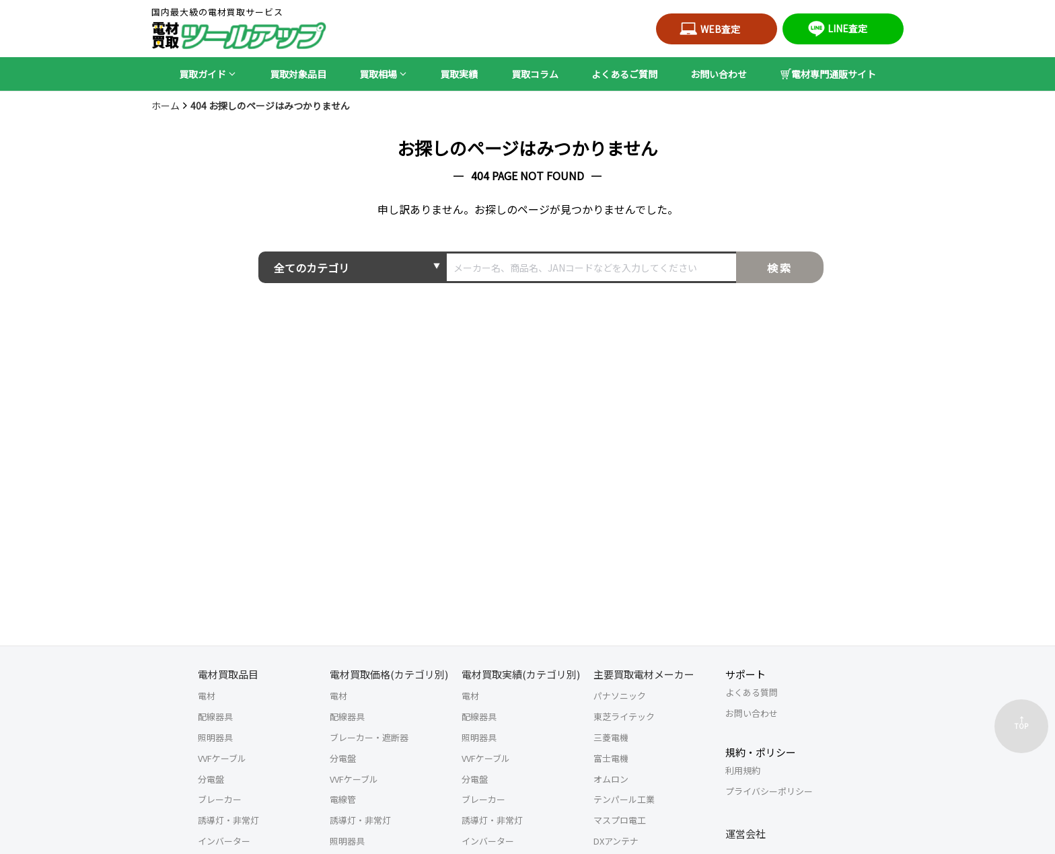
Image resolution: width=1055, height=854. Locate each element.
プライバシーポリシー (769, 791)
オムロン (610, 779)
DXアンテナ (616, 840)
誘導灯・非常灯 (228, 820)
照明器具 (215, 737)
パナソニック (619, 695)
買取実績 (459, 74)
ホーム (165, 105)
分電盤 (211, 779)
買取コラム (534, 74)
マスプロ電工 (619, 820)
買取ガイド (202, 74)
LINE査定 (836, 28)
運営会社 (745, 833)
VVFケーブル (222, 758)
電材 (206, 695)
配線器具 (215, 716)
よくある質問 (751, 692)
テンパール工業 (624, 799)
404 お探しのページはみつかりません (270, 105)
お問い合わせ (718, 74)
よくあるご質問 (624, 74)
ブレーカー (220, 799)
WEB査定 (710, 29)
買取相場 (378, 74)
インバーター (224, 840)
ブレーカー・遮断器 (369, 737)
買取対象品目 (298, 74)
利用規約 (742, 770)
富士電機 (610, 758)
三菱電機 (610, 737)
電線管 (343, 799)
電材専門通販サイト (828, 74)
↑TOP (1021, 722)
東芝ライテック (624, 716)
